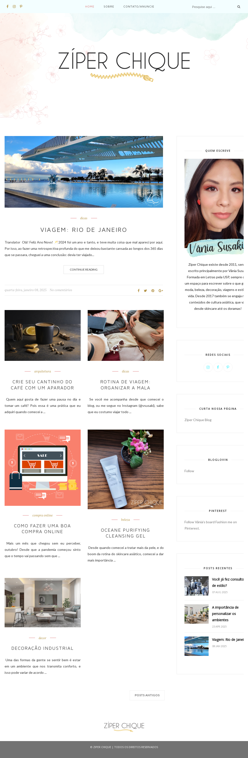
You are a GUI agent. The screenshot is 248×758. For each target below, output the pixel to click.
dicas (83, 218)
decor (42, 637)
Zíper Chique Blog (198, 420)
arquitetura (42, 371)
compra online (42, 515)
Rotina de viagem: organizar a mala (125, 384)
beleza (125, 519)
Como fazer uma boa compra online (42, 527)
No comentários (61, 290)
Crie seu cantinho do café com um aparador (43, 384)
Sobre (109, 6)
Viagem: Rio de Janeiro (84, 229)
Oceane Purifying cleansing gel (125, 532)
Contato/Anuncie (138, 6)
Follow (189, 471)
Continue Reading (84, 269)
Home (89, 6)
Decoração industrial (42, 647)
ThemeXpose (124, 752)
